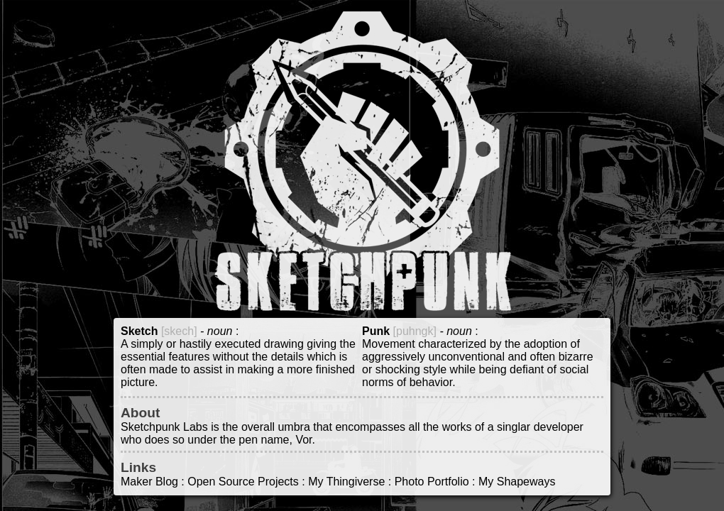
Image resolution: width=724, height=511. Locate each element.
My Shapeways (517, 482)
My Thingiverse (346, 482)
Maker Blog (149, 482)
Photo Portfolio (432, 482)
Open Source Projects (243, 482)
